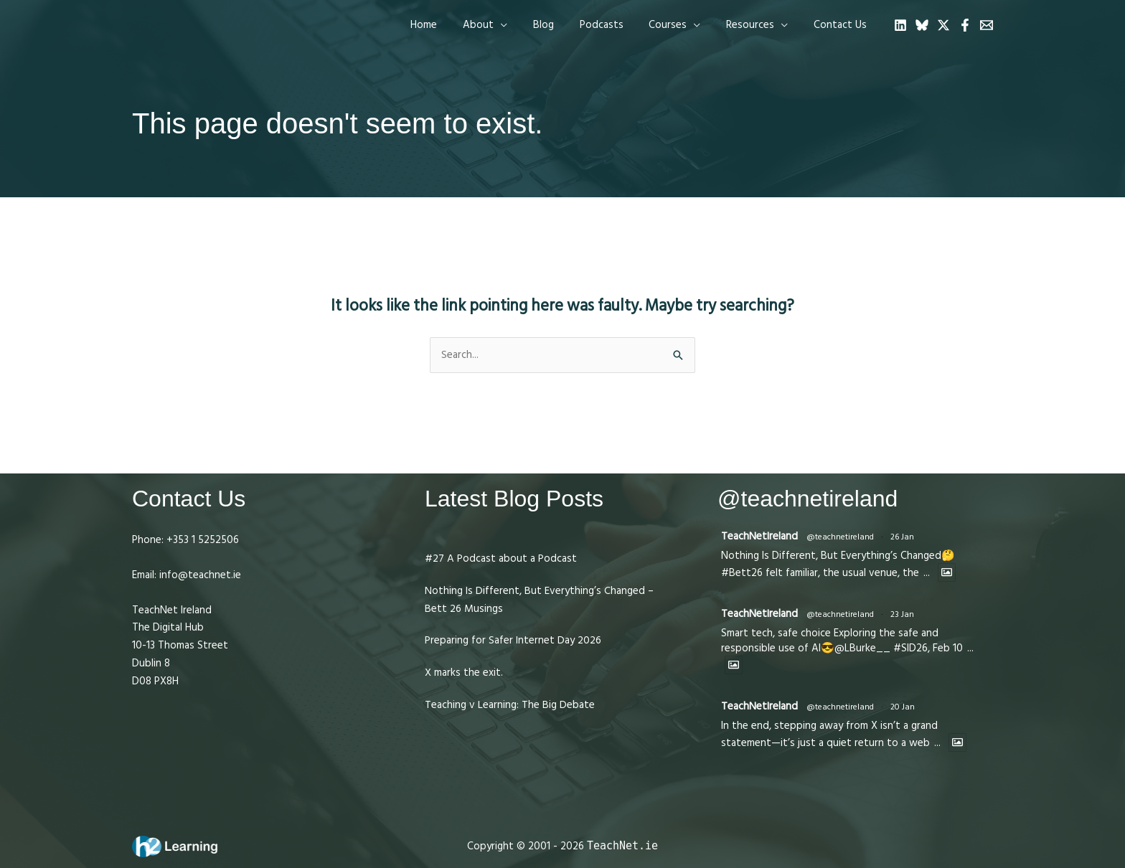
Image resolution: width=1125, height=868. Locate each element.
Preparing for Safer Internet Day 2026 (513, 640)
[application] (523, 25)
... (926, 573)
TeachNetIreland (759, 536)
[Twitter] (943, 25)
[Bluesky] (921, 25)
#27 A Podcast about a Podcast (501, 558)
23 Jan (902, 614)
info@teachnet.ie (198, 574)
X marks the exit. (464, 672)
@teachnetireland (840, 537)
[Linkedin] (900, 25)
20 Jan (902, 707)
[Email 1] (986, 25)
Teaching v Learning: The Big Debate (510, 704)
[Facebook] (965, 25)
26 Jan (902, 537)
